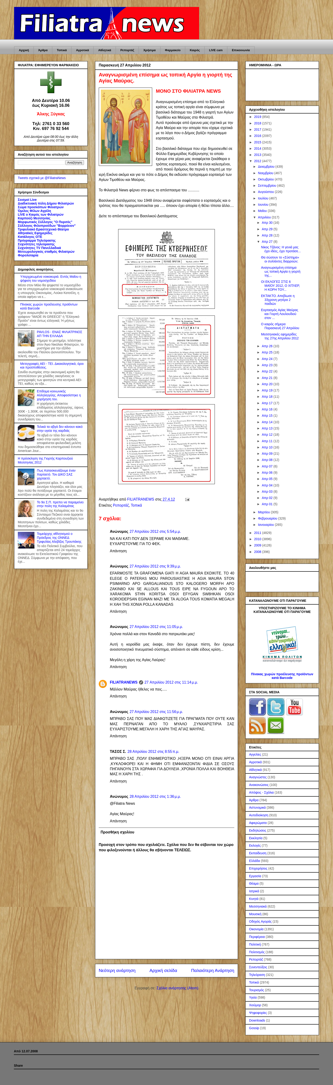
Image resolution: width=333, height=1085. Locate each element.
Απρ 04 (267, 485)
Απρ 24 (267, 359)
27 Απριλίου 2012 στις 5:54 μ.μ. (155, 531)
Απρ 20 (267, 384)
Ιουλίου (263, 198)
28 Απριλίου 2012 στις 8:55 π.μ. (153, 752)
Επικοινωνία (241, 50)
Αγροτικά (82, 50)
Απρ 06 (267, 472)
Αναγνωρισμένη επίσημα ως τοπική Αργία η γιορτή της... (280, 271)
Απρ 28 (267, 235)
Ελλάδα (254, 861)
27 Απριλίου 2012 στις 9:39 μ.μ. (155, 566)
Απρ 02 (267, 498)
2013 (258, 155)
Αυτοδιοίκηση (258, 815)
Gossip (254, 1028)
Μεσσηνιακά (258, 906)
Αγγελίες (255, 754)
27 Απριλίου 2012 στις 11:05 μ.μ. (156, 627)
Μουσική (255, 914)
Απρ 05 (267, 479)
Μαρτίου (264, 512)
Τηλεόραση (257, 975)
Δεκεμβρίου (266, 166)
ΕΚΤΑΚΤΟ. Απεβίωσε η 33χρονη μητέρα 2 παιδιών (278, 300)
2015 (258, 142)
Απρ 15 (267, 415)
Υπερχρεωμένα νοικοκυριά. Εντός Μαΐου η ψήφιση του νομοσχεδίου (50, 278)
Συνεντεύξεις (258, 967)
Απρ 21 (267, 378)
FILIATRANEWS (124, 682)
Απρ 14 (267, 422)
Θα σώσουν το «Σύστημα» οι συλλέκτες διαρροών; (280, 259)
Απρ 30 (267, 222)
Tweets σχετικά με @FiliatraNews (42, 178)
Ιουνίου (263, 204)
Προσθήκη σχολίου (117, 832)
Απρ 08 (267, 460)
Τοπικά (62, 50)
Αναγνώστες (258, 777)
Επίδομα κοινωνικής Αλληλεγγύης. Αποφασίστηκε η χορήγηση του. (59, 395)
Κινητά (254, 899)
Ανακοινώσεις (259, 785)
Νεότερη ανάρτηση (117, 970)
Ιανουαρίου (266, 525)
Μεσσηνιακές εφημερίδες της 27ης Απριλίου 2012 (280, 336)
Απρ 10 (267, 447)
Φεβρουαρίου (268, 518)
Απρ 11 (267, 441)
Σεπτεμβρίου (267, 185)
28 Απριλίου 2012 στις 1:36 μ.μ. (155, 796)
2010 (258, 539)
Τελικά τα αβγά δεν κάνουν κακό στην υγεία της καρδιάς (60, 428)
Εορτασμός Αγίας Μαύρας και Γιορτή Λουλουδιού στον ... (279, 314)
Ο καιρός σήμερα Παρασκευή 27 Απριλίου (280, 326)
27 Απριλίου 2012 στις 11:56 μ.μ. (156, 712)
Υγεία (253, 997)
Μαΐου (263, 211)
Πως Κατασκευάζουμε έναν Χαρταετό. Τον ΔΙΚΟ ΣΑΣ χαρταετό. (56, 474)
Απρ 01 (267, 504)
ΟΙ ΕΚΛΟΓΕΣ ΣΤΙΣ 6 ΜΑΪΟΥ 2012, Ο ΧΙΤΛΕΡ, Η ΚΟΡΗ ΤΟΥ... (280, 285)
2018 (258, 123)
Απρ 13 (267, 428)
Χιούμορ (255, 1005)
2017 (258, 129)
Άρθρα (43, 50)
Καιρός (195, 50)
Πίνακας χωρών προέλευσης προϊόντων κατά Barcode (282, 676)
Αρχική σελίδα (163, 970)
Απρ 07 (267, 466)
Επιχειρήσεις (258, 868)
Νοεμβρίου (266, 173)
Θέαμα (254, 883)
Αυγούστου (266, 192)
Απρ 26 (267, 346)
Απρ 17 (267, 403)
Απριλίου (265, 217)
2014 (258, 148)
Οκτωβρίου (266, 179)
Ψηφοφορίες (258, 1013)
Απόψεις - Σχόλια (261, 792)
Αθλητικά (104, 50)
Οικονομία (256, 929)
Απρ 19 (267, 390)
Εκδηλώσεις (257, 830)
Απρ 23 (267, 365)
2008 (258, 552)
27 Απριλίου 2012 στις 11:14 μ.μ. (171, 682)
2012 (258, 161)
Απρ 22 (267, 371)
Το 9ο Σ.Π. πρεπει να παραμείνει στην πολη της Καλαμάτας (60, 504)
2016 (258, 136)
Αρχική (24, 50)
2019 (258, 117)
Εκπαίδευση (257, 853)
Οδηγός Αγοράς (260, 921)
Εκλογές (255, 845)
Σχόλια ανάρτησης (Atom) (177, 988)
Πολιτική (255, 944)
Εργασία (255, 876)
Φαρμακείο (173, 50)
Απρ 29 (267, 229)
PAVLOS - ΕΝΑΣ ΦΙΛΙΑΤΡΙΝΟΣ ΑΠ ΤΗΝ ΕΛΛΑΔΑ (59, 334)
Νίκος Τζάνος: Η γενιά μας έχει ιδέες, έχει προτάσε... (281, 249)
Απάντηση (118, 551)
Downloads (257, 1020)
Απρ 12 (267, 434)
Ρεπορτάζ (127, 50)
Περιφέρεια (257, 937)
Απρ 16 (267, 409)
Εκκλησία (255, 838)
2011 (258, 533)
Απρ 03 (267, 491)
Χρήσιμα (149, 50)
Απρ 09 (267, 453)
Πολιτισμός (257, 952)
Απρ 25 (267, 352)
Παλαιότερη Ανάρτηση (212, 970)
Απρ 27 (267, 241)
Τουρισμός (256, 990)
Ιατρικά (254, 891)
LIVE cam (216, 50)
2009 (258, 545)
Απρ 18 (267, 396)
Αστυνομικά (257, 807)
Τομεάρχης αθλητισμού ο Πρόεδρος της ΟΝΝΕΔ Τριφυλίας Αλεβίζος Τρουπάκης (59, 537)
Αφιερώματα (258, 823)
